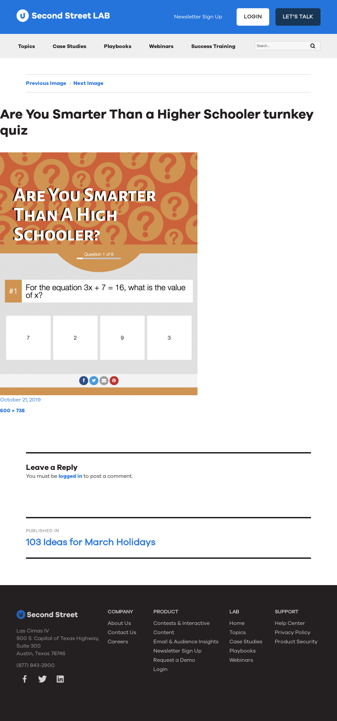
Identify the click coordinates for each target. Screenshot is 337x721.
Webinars (161, 46)
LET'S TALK (298, 16)
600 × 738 (12, 410)
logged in (70, 476)
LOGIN (253, 16)
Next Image (88, 83)
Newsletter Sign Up (198, 16)
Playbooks (117, 46)
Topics (26, 46)
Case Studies (69, 46)
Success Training (213, 46)
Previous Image (46, 83)
